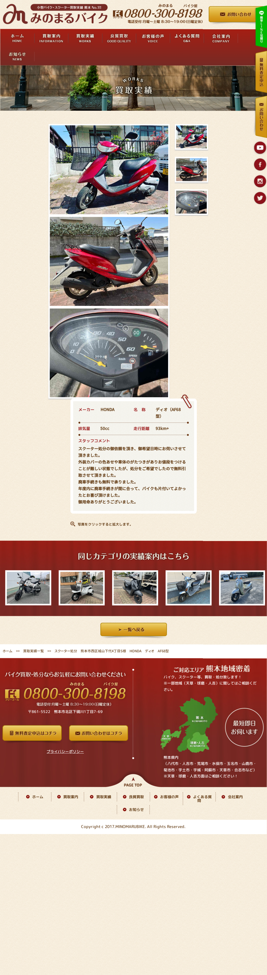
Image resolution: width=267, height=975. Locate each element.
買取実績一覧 (33, 651)
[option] (26, 587)
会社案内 (235, 797)
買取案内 (70, 796)
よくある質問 (202, 798)
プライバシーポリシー (65, 751)
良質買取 (136, 796)
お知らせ (136, 809)
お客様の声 (169, 796)
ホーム (7, 651)
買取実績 (103, 796)
